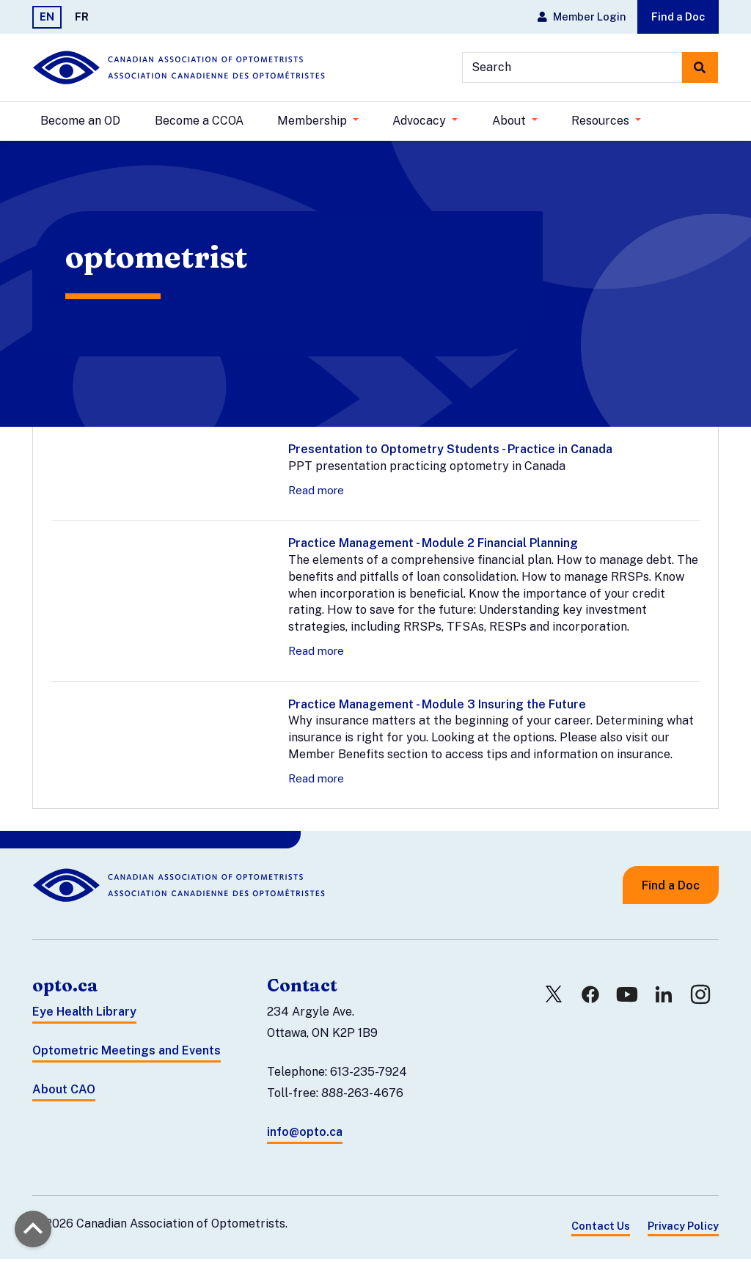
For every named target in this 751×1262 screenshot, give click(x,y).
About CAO (63, 1092)
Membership (313, 121)
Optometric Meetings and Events (126, 1053)
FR (82, 16)
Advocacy (420, 121)
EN (47, 16)
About (510, 121)
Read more (316, 493)
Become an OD (80, 121)
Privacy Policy (683, 1229)
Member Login (582, 16)
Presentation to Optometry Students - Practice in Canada (450, 452)
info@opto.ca (304, 1135)
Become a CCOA (199, 121)
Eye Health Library (84, 1015)
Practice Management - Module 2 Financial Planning (433, 546)
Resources (601, 121)
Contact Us (600, 1229)
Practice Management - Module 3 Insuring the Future (437, 707)
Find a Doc (678, 16)
